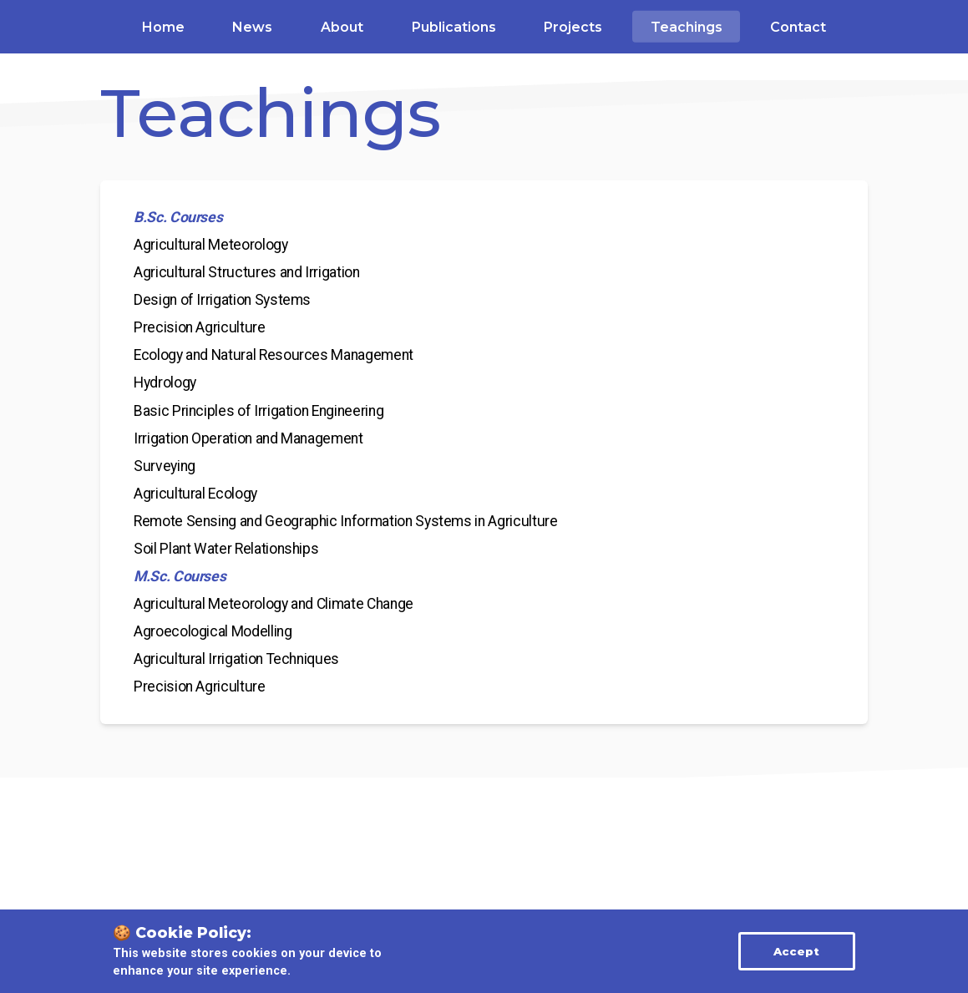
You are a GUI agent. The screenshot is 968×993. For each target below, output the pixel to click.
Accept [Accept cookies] (796, 951)
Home (163, 27)
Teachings (686, 27)
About (342, 27)
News (252, 27)
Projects (573, 27)
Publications (454, 27)
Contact (798, 27)
